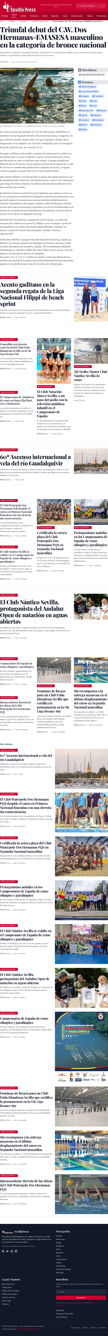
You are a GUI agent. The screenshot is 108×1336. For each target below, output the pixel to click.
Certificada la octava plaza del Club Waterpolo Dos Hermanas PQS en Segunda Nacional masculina (52, 542)
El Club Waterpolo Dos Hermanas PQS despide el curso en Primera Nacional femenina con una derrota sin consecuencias (16, 511)
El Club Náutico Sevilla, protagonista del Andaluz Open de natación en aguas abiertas (24, 978)
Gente (44, 16)
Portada (12, 21)
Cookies (84, 1328)
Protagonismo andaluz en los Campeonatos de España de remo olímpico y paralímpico (90, 538)
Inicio (2, 21)
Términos (93, 1328)
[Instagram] (11, 1251)
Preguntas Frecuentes (64, 1314)
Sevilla (23, 16)
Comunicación (77, 16)
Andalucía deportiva (39, 21)
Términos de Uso (8, 1297)
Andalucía (34, 16)
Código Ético (7, 1287)
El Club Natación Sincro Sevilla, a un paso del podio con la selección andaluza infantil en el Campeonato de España (52, 403)
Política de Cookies (9, 1294)
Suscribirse (81, 1298)
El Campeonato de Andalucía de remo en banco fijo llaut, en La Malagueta (17, 400)
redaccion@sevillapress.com (28, 1329)
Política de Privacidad (10, 1291)
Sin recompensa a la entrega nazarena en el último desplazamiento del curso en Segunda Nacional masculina (90, 699)
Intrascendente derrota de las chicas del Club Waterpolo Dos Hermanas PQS (15, 707)
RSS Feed (60, 1273)
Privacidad (75, 1328)
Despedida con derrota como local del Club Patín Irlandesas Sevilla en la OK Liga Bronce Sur (15, 349)
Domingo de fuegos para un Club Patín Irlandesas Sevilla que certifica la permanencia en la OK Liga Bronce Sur (53, 701)
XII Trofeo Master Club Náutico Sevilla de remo (90, 375)
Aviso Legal (6, 1301)
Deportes (55, 16)
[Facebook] (3, 1251)
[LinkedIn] (16, 1251)
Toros (65, 16)
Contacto (5, 1304)
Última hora (14, 16)
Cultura (90, 16)
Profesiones (60, 1266)
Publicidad (60, 1310)
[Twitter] (7, 1251)
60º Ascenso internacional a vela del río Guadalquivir (26, 757)
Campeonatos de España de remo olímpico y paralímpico (17, 665)
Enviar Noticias (61, 1317)
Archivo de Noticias (63, 1269)
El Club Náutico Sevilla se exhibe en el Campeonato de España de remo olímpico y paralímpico (17, 556)
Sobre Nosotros (8, 1284)
